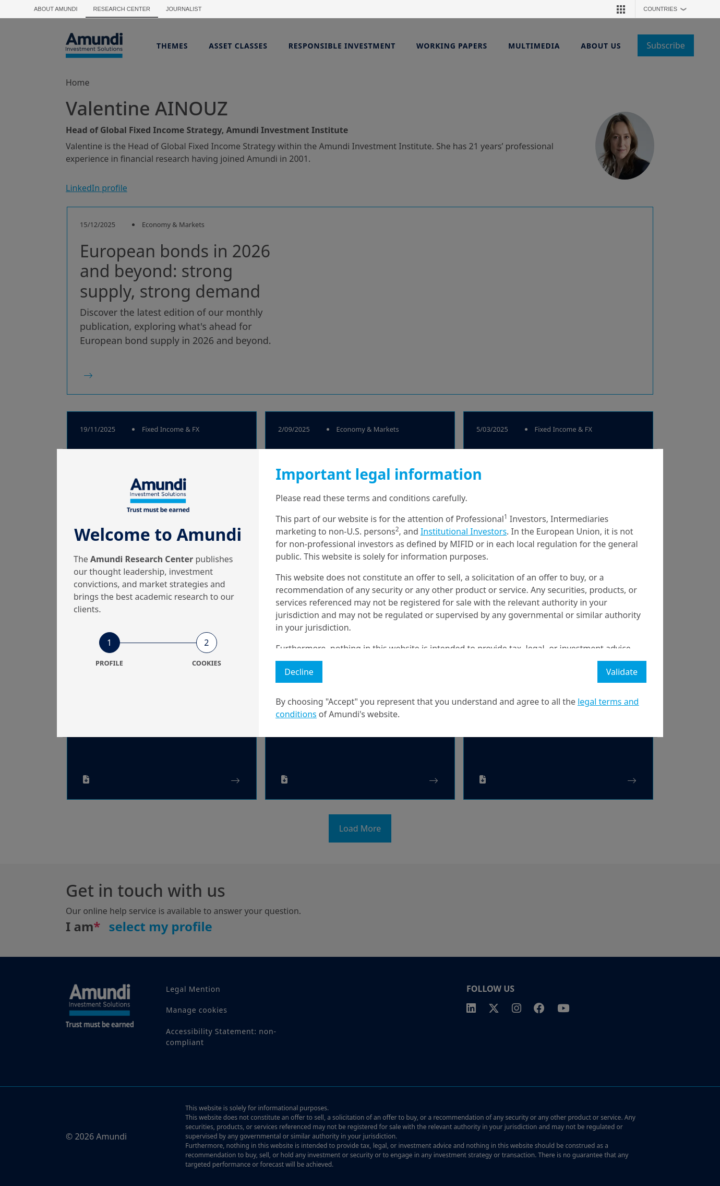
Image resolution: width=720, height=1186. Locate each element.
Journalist (183, 9)
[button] (621, 9)
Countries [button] (667, 9)
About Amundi (56, 9)
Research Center (121, 9)
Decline (299, 672)
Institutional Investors (464, 531)
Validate (622, 672)
